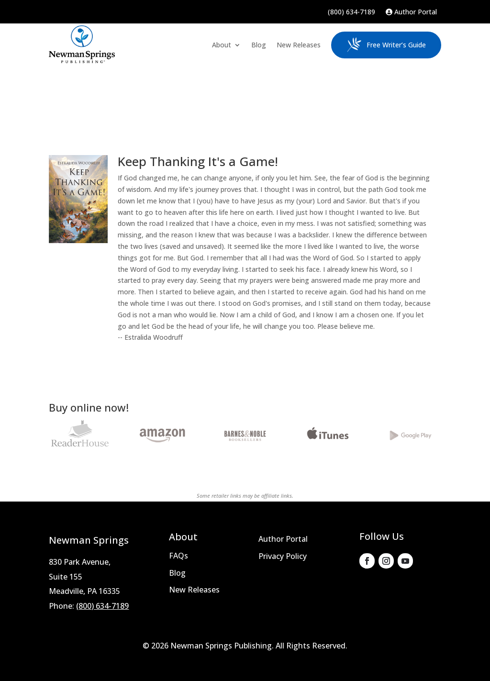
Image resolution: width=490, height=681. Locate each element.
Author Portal (411, 12)
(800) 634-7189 (351, 12)
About (221, 44)
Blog (258, 44)
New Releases (299, 44)
